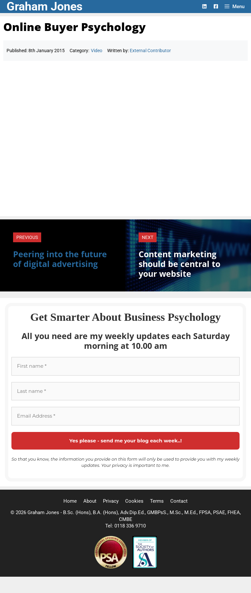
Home (70, 501)
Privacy (111, 501)
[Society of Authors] (144, 567)
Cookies (134, 501)
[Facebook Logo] (216, 6)
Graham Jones (45, 6)
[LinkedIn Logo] (204, 6)
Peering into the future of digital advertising (60, 258)
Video (96, 50)
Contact (179, 501)
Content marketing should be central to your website (179, 263)
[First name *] (125, 366)
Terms (157, 501)
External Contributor (150, 50)
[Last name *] (125, 391)
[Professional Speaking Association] (111, 567)
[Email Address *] (125, 416)
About (89, 501)
